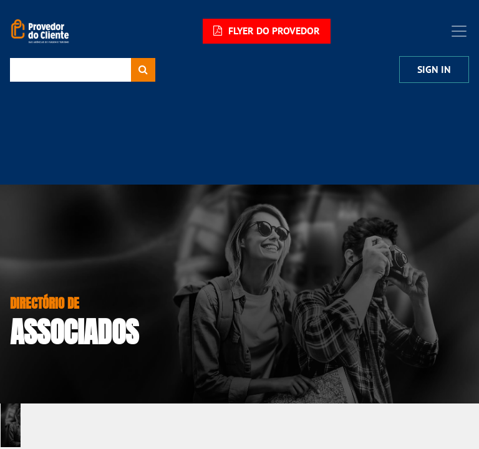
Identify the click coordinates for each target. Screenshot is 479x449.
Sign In (434, 69)
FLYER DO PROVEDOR (266, 30)
